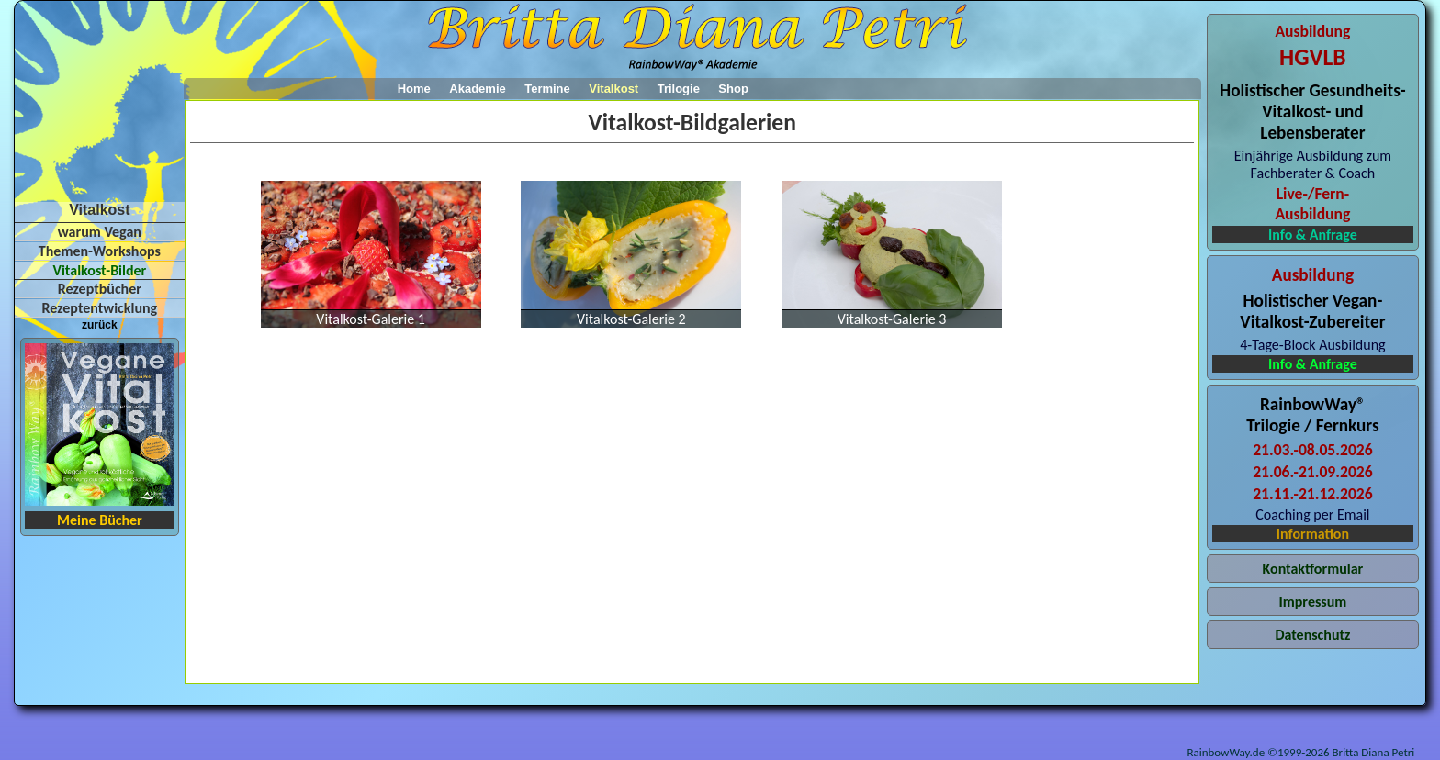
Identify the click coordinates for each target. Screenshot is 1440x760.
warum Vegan (99, 231)
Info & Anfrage (1312, 234)
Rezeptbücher (99, 288)
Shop (733, 88)
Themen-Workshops (100, 251)
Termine (547, 88)
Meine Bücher (99, 520)
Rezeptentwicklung (100, 308)
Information (1313, 533)
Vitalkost (613, 88)
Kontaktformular (1313, 568)
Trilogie (679, 88)
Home (414, 88)
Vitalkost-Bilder (99, 270)
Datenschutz (1312, 634)
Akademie (477, 88)
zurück (100, 325)
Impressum (1313, 601)
